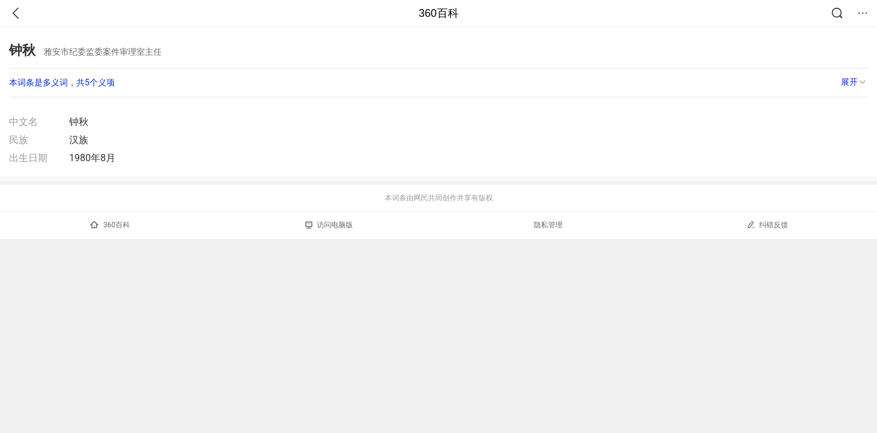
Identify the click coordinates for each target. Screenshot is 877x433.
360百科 (438, 13)
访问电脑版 (329, 225)
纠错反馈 (767, 224)
